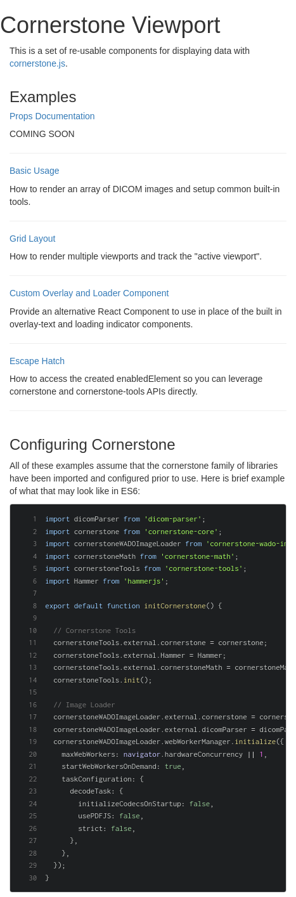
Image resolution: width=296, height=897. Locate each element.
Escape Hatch (37, 361)
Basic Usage (35, 171)
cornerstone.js (37, 63)
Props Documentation (52, 116)
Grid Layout (32, 238)
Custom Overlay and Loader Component (89, 293)
